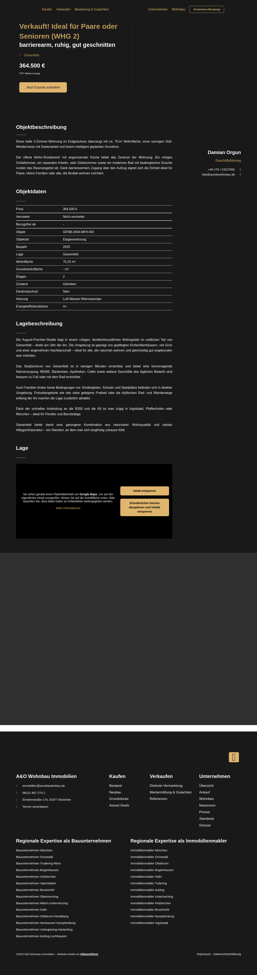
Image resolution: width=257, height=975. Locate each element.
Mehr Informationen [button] (68, 508)
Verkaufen (63, 9)
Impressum (206, 954)
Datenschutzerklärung (228, 954)
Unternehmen (158, 9)
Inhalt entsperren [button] (144, 490)
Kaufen (47, 9)
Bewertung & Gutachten (92, 9)
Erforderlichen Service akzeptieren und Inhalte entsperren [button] (144, 507)
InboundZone (89, 954)
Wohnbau (178, 9)
